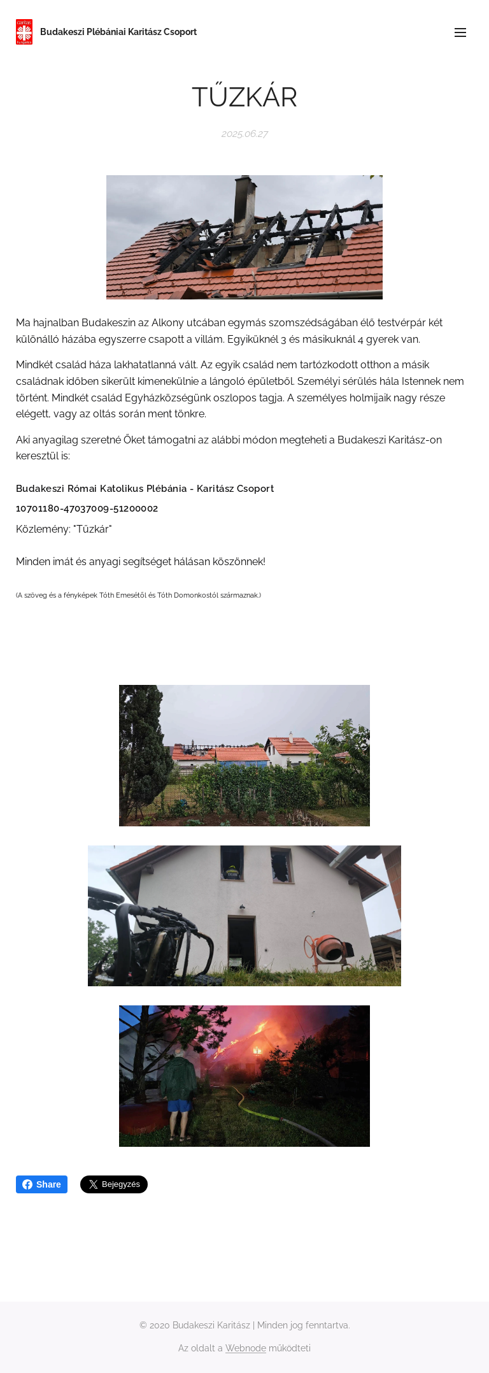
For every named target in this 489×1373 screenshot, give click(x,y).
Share (41, 1184)
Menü (460, 32)
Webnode (245, 1348)
